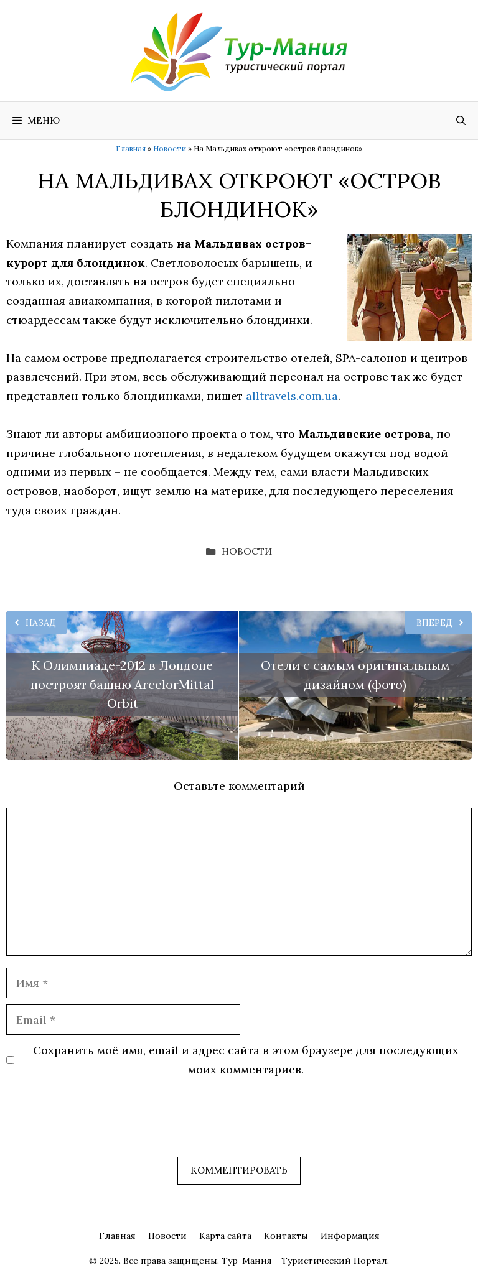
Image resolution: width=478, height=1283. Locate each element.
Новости (169, 148)
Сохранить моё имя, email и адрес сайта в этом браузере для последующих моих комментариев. (246, 1060)
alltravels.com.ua (292, 396)
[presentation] (100, 1126)
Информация (350, 1235)
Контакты (286, 1235)
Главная (131, 148)
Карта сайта (225, 1235)
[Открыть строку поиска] (461, 120)
